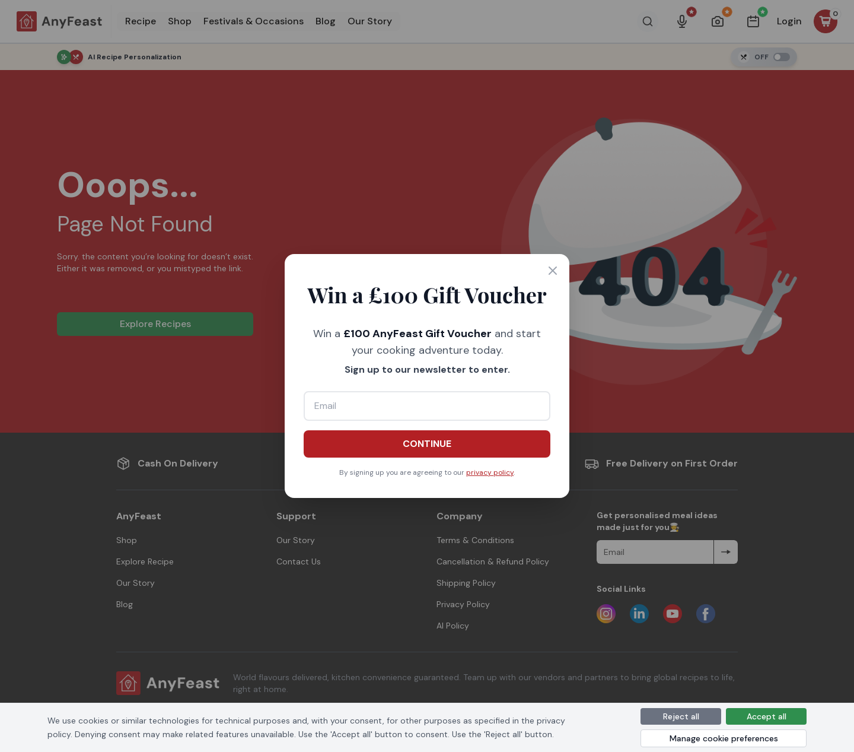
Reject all (681, 716)
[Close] (553, 271)
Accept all (766, 716)
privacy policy (490, 472)
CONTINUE (427, 443)
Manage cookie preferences (724, 738)
